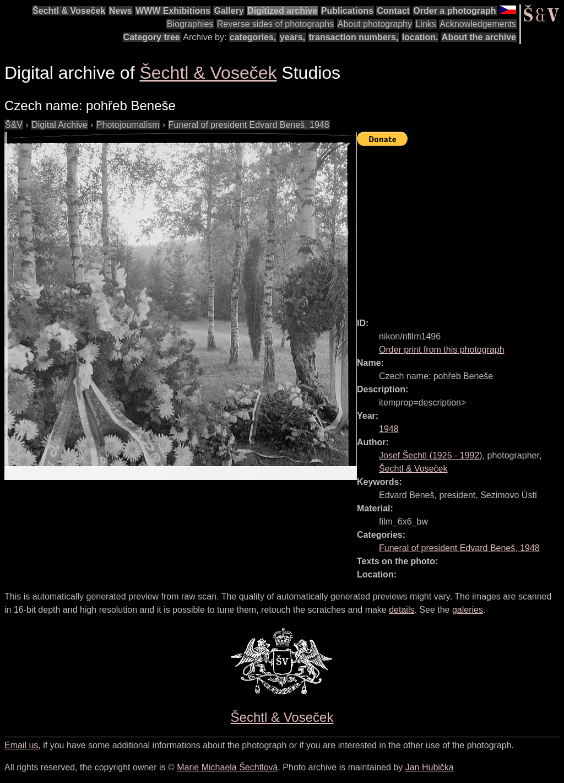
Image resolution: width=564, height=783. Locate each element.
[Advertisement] (460, 227)
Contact (393, 10)
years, (292, 37)
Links (425, 24)
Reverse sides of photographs (275, 24)
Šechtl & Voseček (68, 10)
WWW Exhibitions (172, 10)
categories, (253, 37)
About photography (375, 24)
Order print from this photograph (442, 349)
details (401, 609)
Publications (347, 10)
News (120, 10)
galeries (467, 609)
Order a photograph (454, 10)
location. (420, 37)
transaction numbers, (353, 37)
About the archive (479, 37)
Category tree (151, 37)
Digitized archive (282, 10)
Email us (21, 745)
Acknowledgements (478, 24)
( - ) (430, 455)
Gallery (228, 10)
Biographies (190, 24)
